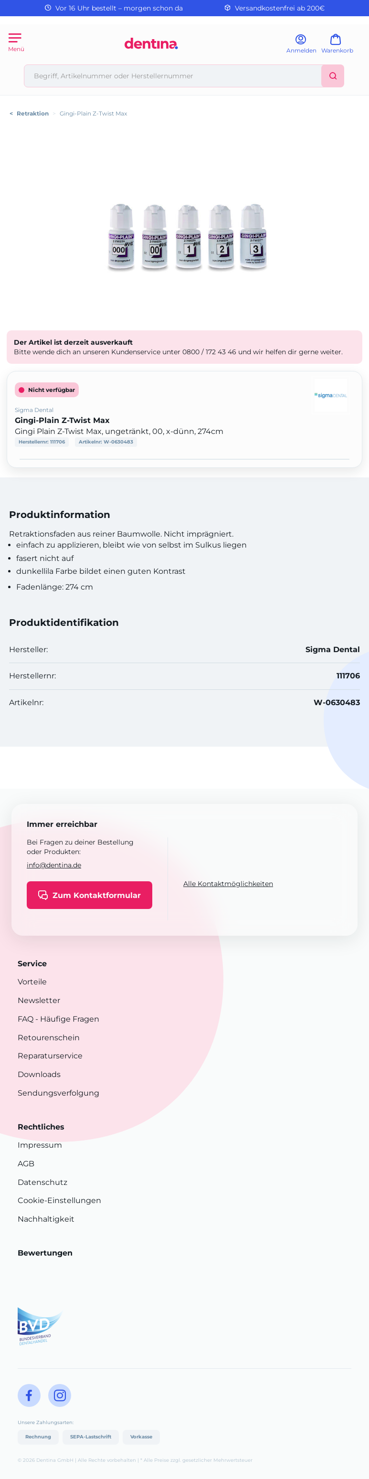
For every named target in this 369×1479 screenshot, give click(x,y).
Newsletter (39, 1000)
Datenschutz (42, 1182)
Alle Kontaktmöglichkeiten (228, 883)
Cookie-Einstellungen (59, 1200)
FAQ (25, 1019)
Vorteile (32, 981)
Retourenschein (49, 1037)
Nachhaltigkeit (46, 1219)
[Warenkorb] (341, 47)
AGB (26, 1163)
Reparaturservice (50, 1055)
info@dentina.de (54, 865)
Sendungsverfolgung (58, 1093)
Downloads (39, 1074)
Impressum (40, 1145)
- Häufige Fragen (66, 1019)
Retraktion (33, 113)
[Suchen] (332, 75)
